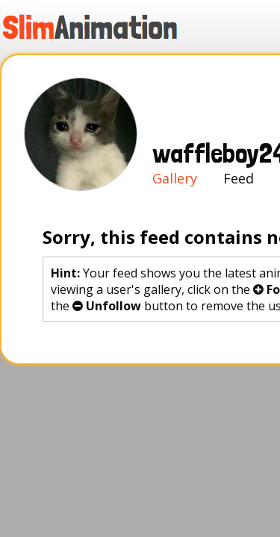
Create (129, 51)
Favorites (170, 197)
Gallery (61, 51)
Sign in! (207, 51)
